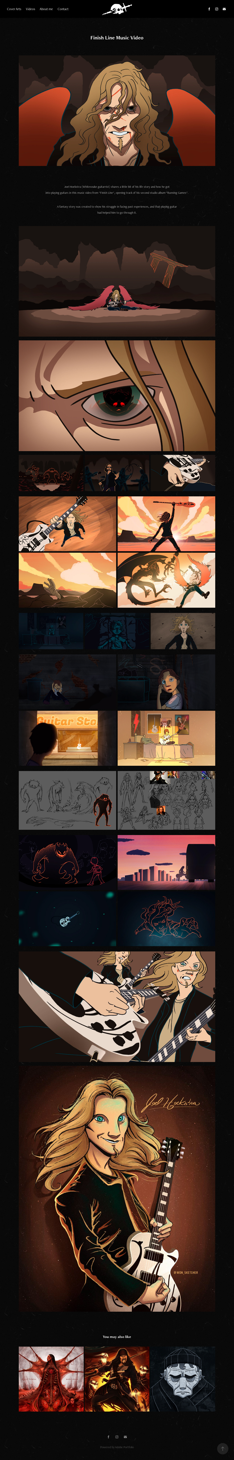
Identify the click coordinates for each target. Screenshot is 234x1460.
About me (46, 9)
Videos (30, 9)
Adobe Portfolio (124, 1447)
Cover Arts (14, 9)
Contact (63, 9)
